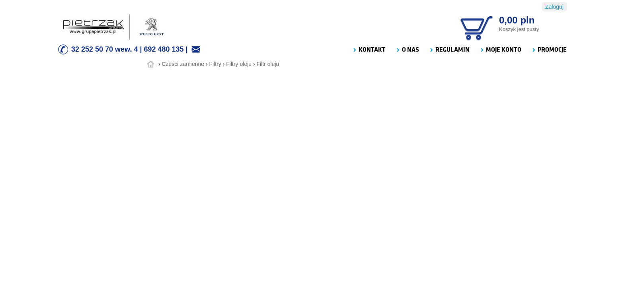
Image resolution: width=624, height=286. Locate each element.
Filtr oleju (268, 64)
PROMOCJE (549, 49)
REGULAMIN (449, 49)
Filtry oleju (239, 64)
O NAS (407, 49)
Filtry (215, 64)
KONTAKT (369, 49)
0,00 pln (516, 20)
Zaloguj (554, 7)
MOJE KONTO (500, 49)
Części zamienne (183, 64)
